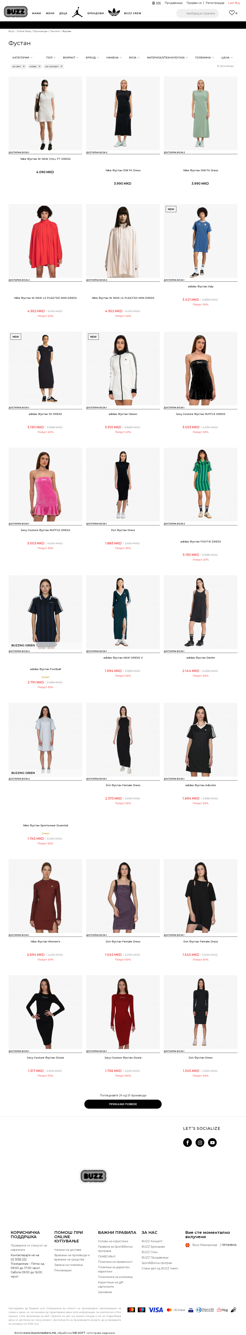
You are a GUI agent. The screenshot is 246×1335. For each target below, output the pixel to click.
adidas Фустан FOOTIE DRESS (200, 541)
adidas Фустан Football (45, 669)
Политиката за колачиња (115, 1277)
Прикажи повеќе (123, 1104)
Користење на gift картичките (110, 1284)
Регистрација (215, 3)
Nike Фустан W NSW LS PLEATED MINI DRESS (45, 297)
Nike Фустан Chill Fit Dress (123, 170)
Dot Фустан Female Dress (123, 785)
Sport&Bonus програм (157, 1263)
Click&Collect (106, 1256)
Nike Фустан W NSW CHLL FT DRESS (45, 158)
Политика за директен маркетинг (114, 1269)
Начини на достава (67, 1250)
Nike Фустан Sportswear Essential (45, 825)
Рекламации (63, 1270)
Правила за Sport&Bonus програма (115, 1249)
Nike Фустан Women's (45, 941)
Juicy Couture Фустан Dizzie (45, 1057)
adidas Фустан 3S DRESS (45, 413)
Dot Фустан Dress (123, 530)
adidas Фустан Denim (200, 657)
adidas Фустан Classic (123, 413)
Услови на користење (113, 1241)
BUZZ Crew (150, 1252)
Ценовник (105, 1292)
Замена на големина (68, 1265)
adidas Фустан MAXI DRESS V (123, 657)
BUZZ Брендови (153, 1246)
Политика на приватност (115, 1262)
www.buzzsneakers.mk (39, 1333)
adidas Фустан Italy (200, 286)
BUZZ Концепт (152, 1241)
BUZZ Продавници (155, 1257)
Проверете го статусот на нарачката (29, 1248)
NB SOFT (78, 1333)
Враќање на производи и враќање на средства (72, 1257)
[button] (197, 13)
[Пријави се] (233, 14)
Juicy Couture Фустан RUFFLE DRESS (200, 413)
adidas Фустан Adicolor (200, 785)
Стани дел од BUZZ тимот (160, 1268)
